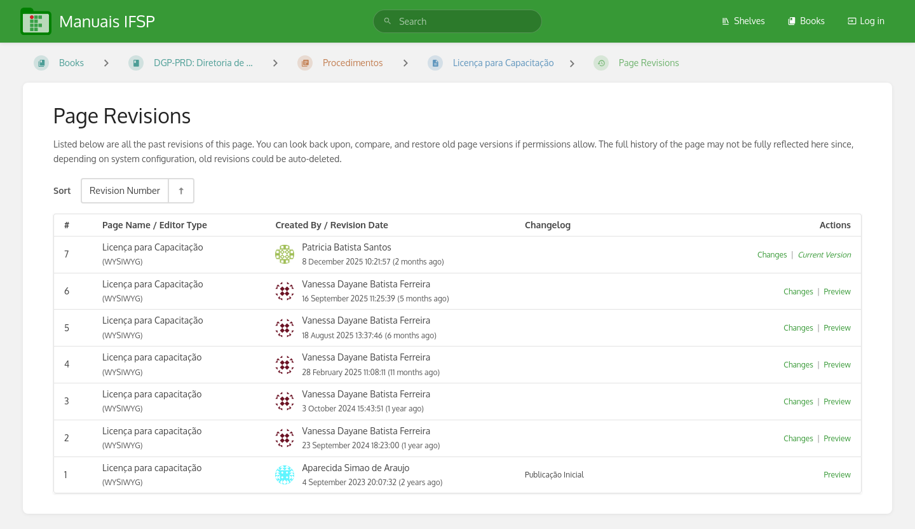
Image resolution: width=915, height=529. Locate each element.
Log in (866, 20)
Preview (837, 291)
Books (806, 20)
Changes (772, 254)
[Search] (387, 21)
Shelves (743, 20)
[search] (457, 21)
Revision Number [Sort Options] (125, 190)
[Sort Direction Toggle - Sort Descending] (180, 190)
